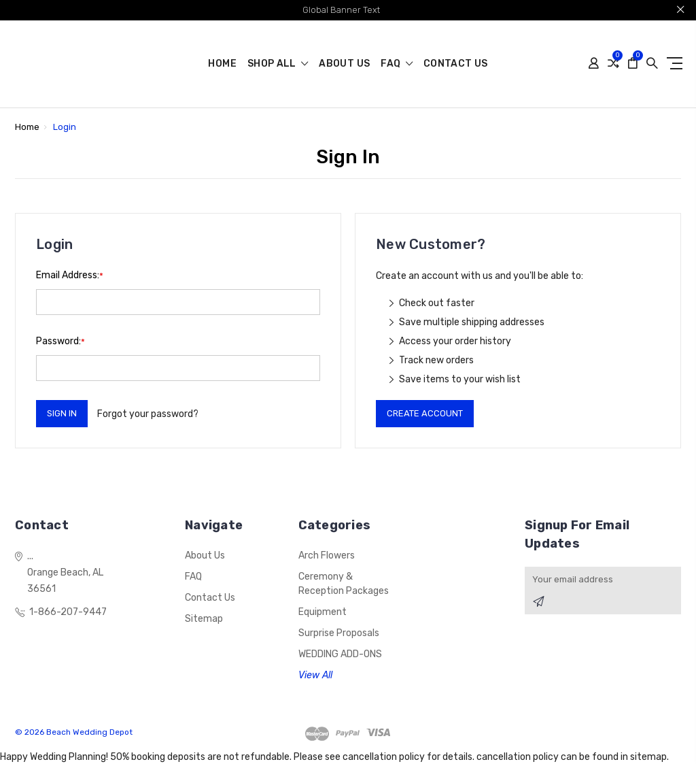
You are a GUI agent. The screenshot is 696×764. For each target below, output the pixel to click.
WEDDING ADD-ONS (340, 654)
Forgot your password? (147, 414)
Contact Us (455, 64)
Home (222, 64)
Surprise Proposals (338, 633)
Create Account (425, 413)
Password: (60, 341)
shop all (278, 64)
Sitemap (204, 619)
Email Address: (69, 275)
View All (315, 675)
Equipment (322, 612)
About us (344, 64)
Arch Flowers (326, 555)
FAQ (397, 64)
